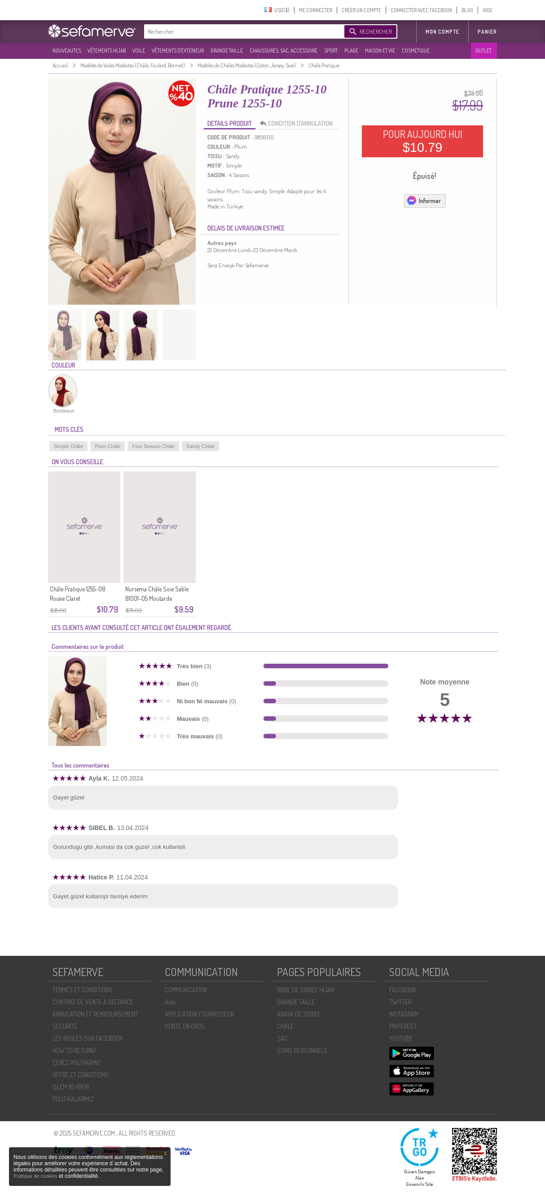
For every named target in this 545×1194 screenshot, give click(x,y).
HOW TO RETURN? (74, 1050)
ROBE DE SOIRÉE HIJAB (305, 990)
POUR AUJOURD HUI (422, 141)
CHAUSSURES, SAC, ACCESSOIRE (283, 50)
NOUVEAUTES (67, 50)
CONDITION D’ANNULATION (298, 124)
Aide (170, 1002)
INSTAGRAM (403, 1014)
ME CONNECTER (315, 10)
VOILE (138, 50)
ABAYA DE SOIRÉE (299, 1014)
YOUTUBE (401, 1038)
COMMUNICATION (186, 990)
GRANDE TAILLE (227, 50)
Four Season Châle (153, 446)
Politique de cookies (36, 1176)
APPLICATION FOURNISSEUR (199, 1014)
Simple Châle (68, 446)
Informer (423, 200)
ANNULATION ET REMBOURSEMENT (95, 1014)
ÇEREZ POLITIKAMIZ (77, 1062)
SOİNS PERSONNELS (302, 1050)
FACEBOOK (402, 990)
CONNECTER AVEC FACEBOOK (421, 10)
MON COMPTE (442, 31)
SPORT (331, 50)
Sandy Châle (200, 446)
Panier (487, 31)
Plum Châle (107, 446)
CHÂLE (285, 1026)
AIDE (487, 10)
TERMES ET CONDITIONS (83, 990)
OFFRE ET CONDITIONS (81, 1075)
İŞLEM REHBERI (71, 1087)
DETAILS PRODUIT (229, 123)
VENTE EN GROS (185, 1026)
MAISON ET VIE (380, 50)
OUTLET (483, 50)
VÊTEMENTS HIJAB (107, 50)
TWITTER (400, 1002)
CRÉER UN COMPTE (361, 10)
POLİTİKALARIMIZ (73, 1099)
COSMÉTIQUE (416, 50)
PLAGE (351, 50)
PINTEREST (403, 1026)
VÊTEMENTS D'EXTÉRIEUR (178, 50)
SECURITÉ (65, 1026)
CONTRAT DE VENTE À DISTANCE (93, 1002)
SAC (282, 1038)
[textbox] (242, 31)
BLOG (467, 10)
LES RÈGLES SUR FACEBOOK (88, 1038)
